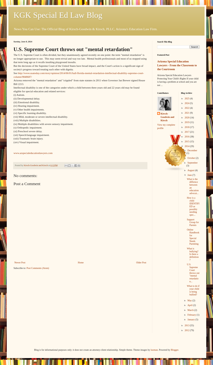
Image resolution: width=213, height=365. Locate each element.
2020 (187, 117)
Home (81, 262)
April (190, 305)
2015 (187, 141)
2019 (187, 122)
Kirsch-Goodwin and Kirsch (167, 117)
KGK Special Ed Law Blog (58, 15)
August (191, 170)
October (191, 158)
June (189, 175)
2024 (187, 103)
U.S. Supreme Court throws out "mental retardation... (193, 273)
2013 (187, 325)
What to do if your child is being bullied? (193, 290)
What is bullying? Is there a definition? (192, 254)
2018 (187, 127)
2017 (187, 132)
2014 (187, 146)
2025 (187, 98)
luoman (154, 350)
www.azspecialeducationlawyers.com (33, 153)
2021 (187, 113)
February (192, 315)
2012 (187, 330)
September (192, 163)
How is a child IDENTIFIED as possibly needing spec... (193, 206)
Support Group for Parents (193, 222)
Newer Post (19, 262)
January (191, 319)
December (192, 150)
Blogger (174, 350)
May (189, 300)
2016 (187, 136)
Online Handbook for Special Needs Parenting (193, 236)
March (190, 310)
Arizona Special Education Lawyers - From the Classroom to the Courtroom (177, 65)
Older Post (141, 262)
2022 (187, 108)
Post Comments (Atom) (38, 268)
